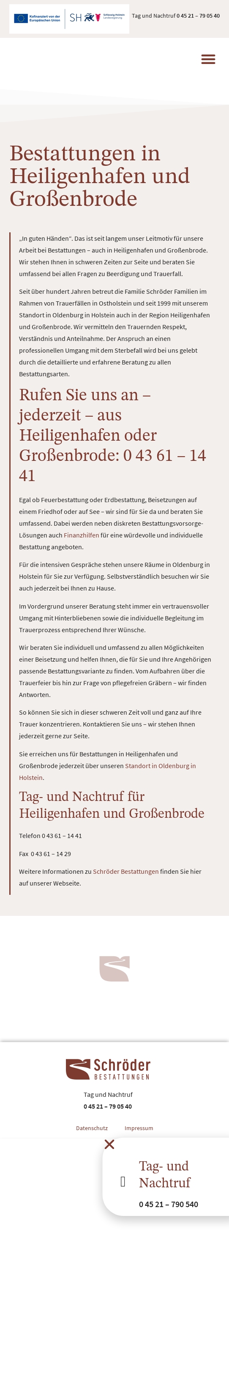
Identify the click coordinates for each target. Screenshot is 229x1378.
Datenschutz (92, 1128)
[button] (208, 59)
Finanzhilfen (81, 535)
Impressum (139, 1128)
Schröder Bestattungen (126, 871)
